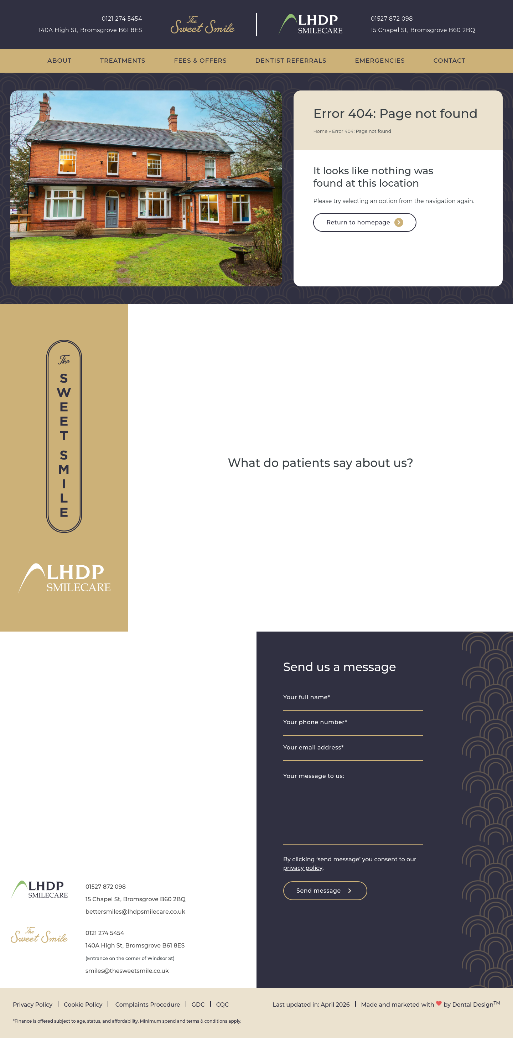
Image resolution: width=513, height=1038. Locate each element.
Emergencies (380, 60)
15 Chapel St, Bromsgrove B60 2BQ (423, 30)
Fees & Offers (200, 60)
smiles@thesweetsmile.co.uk (127, 970)
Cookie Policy (83, 1004)
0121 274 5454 (122, 18)
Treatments (122, 60)
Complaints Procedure (147, 1004)
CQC (222, 1004)
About (59, 60)
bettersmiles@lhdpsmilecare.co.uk (135, 911)
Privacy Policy (32, 1004)
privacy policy (302, 868)
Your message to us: (313, 776)
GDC (198, 1004)
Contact (450, 60)
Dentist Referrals (291, 60)
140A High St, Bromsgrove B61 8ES (90, 30)
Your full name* (306, 697)
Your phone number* (315, 722)
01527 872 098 (392, 18)
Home (320, 131)
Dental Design (473, 1004)
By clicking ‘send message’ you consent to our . (349, 863)
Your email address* (313, 747)
